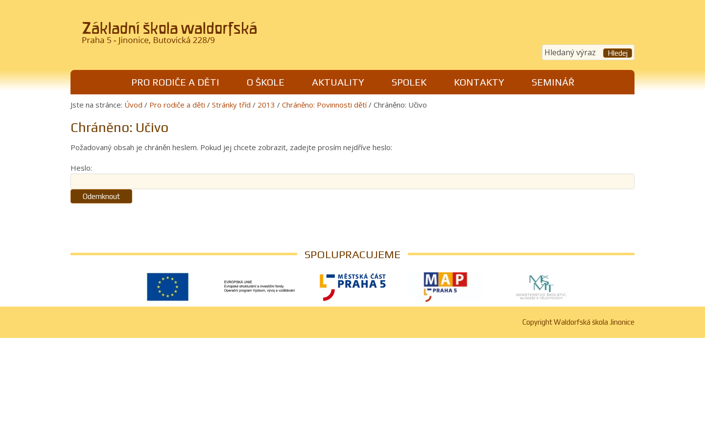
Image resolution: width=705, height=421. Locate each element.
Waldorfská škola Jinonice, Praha (205, 36)
